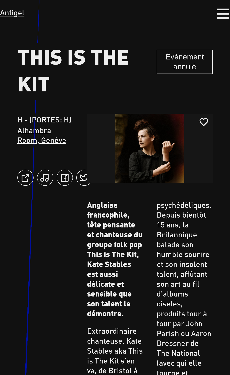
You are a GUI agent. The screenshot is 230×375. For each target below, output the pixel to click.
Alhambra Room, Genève (41, 135)
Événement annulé (184, 62)
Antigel (12, 12)
